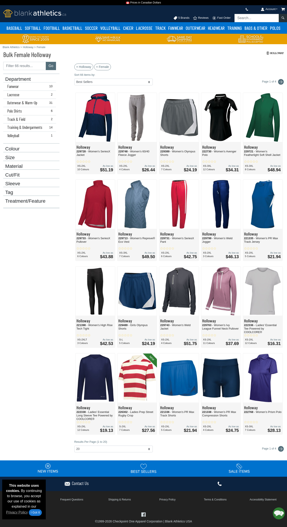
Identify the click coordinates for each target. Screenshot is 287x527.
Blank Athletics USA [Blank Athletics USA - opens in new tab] (178, 521)
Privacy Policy (17, 512)
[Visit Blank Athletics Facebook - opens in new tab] (143, 514)
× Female (102, 67)
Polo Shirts (30, 111)
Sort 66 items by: (84, 74)
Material (14, 166)
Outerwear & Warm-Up (30, 102)
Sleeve (12, 183)
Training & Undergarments (30, 127)
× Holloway (83, 67)
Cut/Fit (12, 175)
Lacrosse (144, 28)
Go (51, 66)
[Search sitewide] (256, 18)
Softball (33, 28)
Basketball (72, 28)
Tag (9, 192)
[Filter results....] (24, 66)
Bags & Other (256, 28)
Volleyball (110, 28)
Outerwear (195, 28)
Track (160, 28)
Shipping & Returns (119, 499)
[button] (279, 513)
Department (18, 79)
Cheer (128, 28)
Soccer (91, 28)
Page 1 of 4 (273, 449)
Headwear (216, 28)
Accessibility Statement (263, 499)
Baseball (14, 28)
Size (10, 157)
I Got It (35, 512)
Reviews (201, 18)
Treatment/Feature (25, 201)
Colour (12, 148)
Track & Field (30, 119)
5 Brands (181, 18)
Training (234, 28)
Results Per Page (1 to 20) (90, 441)
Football (52, 28)
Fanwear (175, 28)
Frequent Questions (71, 499)
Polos (275, 28)
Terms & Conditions (215, 499)
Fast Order (221, 18)
